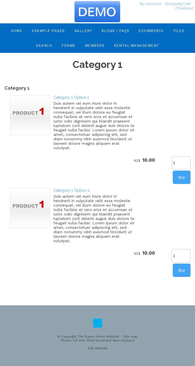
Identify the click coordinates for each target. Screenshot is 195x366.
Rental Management (136, 45)
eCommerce (151, 31)
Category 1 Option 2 (71, 190)
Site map (130, 336)
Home (16, 31)
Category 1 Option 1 (71, 97)
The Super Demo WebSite (98, 336)
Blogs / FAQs (115, 31)
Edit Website (98, 348)
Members (95, 45)
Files (179, 31)
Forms (68, 45)
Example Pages (48, 31)
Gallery (83, 31)
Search (44, 45)
